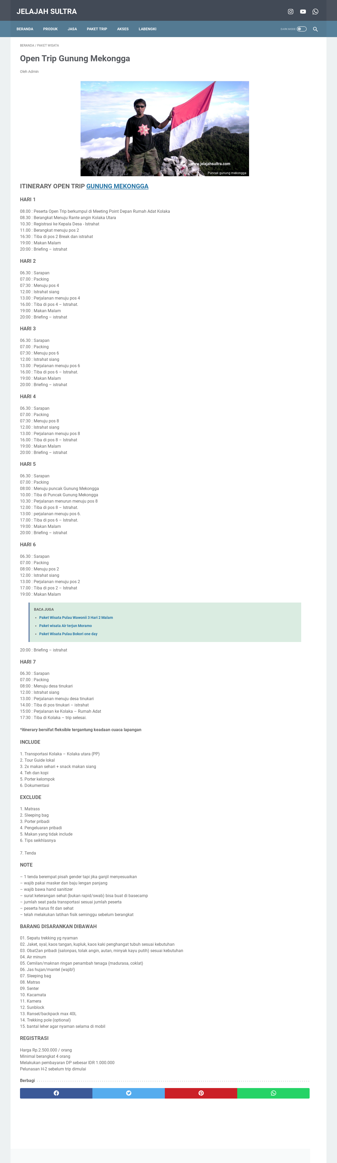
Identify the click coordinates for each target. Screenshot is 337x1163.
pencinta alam (292, 253)
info (289, 263)
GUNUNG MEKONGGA (117, 181)
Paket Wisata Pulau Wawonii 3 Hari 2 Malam (76, 612)
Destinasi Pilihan (266, 263)
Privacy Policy (160, 1144)
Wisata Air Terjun (283, 272)
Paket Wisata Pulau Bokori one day (68, 629)
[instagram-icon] (286, 6)
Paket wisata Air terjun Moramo (65, 621)
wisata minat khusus (258, 253)
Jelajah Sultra (50, 6)
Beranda (28, 21)
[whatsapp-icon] (311, 6)
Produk (54, 21)
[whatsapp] (194, 1088)
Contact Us (201, 1144)
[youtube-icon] (299, 6)
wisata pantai (252, 272)
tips (244, 263)
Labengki (151, 21)
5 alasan (248, 282)
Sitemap (222, 1144)
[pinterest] (144, 1088)
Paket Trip (100, 21)
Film (264, 282)
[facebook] (45, 1088)
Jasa (75, 21)
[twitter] (95, 1088)
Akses (126, 21)
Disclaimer (135, 1144)
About (182, 1144)
